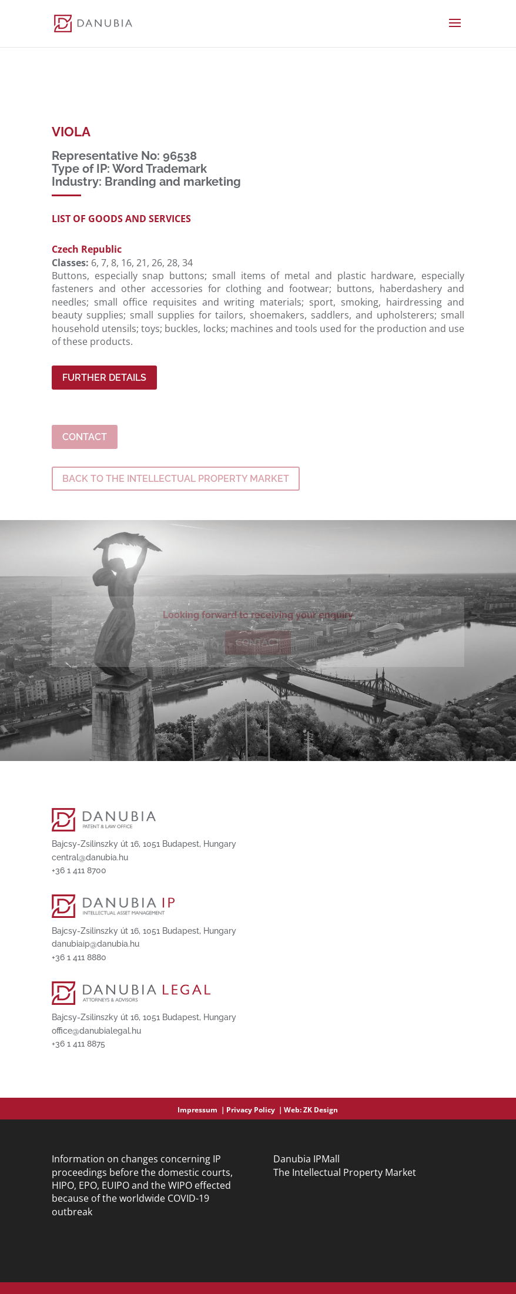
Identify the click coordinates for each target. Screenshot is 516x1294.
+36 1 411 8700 (79, 870)
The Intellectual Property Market (344, 1172)
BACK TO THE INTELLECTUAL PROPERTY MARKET (175, 478)
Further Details (104, 377)
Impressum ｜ (201, 1110)
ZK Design (320, 1110)
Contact (84, 436)
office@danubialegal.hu (96, 1030)
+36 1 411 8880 (79, 957)
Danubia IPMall (306, 1158)
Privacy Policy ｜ (255, 1110)
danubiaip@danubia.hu (95, 943)
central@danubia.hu (90, 857)
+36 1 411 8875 (78, 1043)
